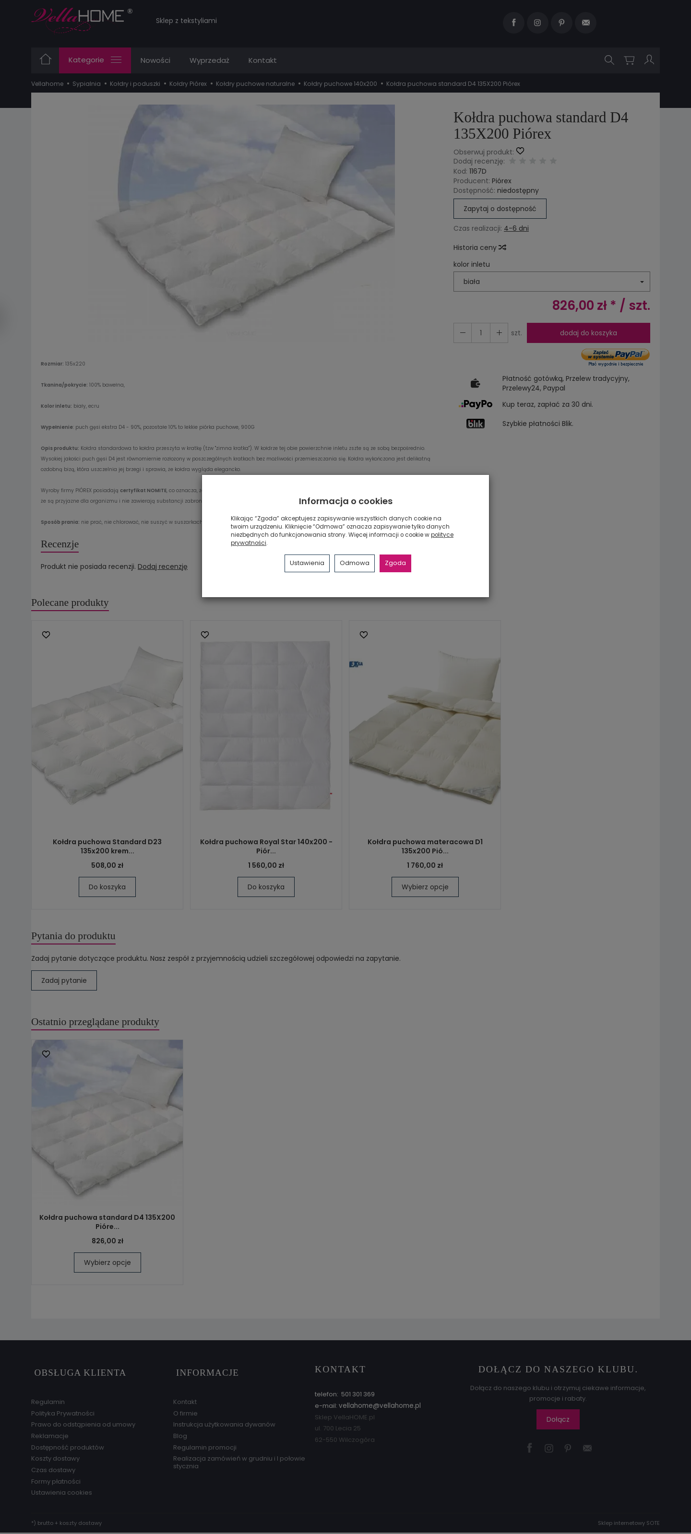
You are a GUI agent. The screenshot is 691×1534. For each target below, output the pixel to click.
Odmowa (354, 562)
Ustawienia (307, 562)
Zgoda (395, 562)
